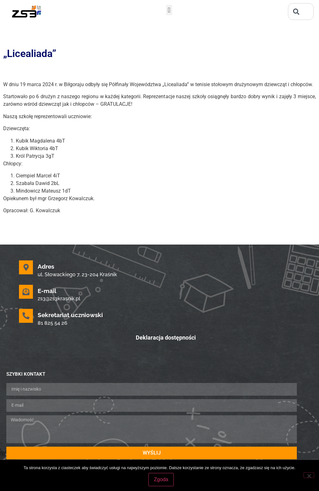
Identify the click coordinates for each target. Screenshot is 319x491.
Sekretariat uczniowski (70, 314)
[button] (169, 10)
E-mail (47, 290)
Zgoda (161, 479)
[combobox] (301, 11)
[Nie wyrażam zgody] (308, 475)
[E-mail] (26, 292)
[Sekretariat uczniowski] (26, 316)
